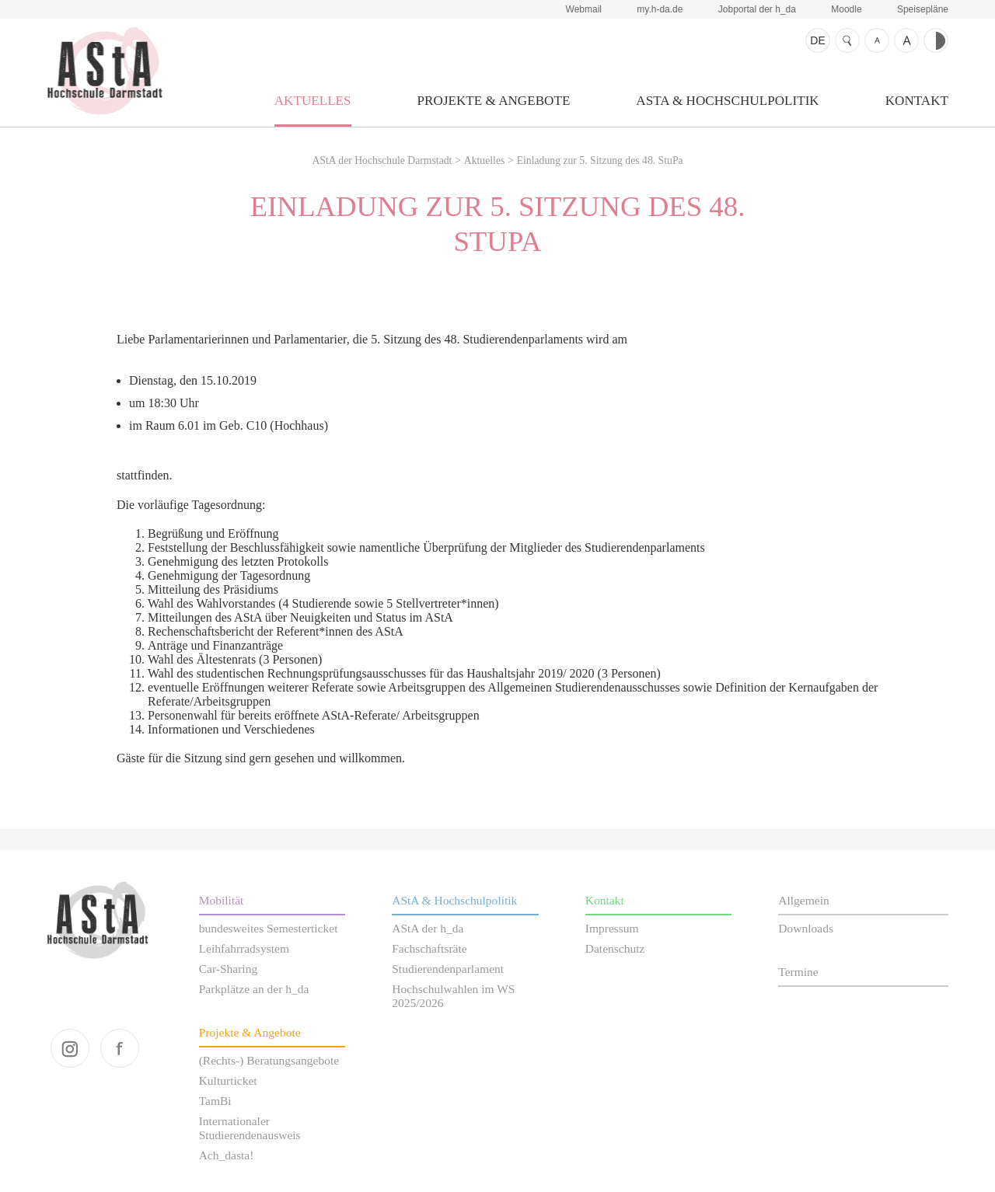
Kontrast (935, 40)
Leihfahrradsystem (244, 948)
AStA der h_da (427, 928)
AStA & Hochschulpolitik (727, 100)
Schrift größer (906, 40)
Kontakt (916, 100)
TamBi (215, 1100)
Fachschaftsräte (429, 948)
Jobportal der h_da (757, 9)
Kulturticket (228, 1080)
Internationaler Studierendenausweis (250, 1127)
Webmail (584, 9)
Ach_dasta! (226, 1155)
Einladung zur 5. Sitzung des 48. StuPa (600, 160)
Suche (847, 40)
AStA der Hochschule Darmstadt (104, 70)
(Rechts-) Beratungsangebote (269, 1060)
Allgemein (803, 900)
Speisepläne (922, 9)
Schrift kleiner (876, 40)
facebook (119, 1048)
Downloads (805, 928)
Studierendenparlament (448, 968)
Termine (798, 971)
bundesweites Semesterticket (268, 928)
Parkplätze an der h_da (254, 988)
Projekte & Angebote (494, 100)
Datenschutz (615, 948)
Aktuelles (312, 100)
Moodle (846, 9)
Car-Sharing (228, 968)
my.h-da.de (660, 9)
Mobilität (221, 900)
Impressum (612, 928)
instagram (70, 1048)
